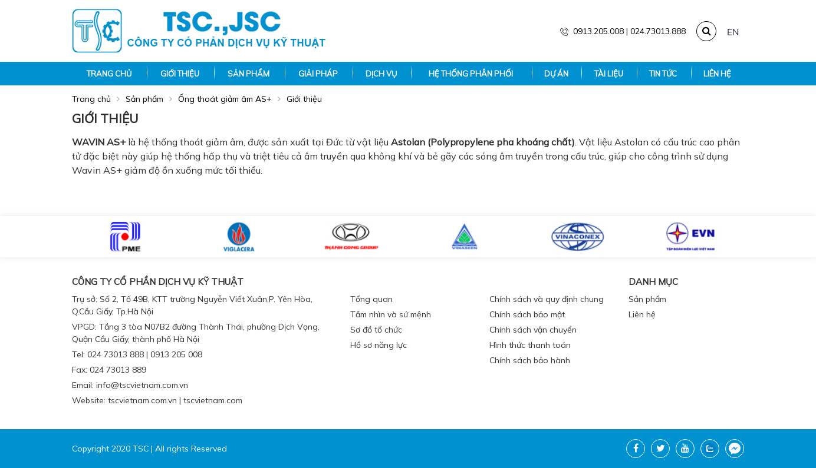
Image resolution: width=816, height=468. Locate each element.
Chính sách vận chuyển (533, 329)
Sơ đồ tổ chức (376, 329)
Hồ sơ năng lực (378, 345)
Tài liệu (608, 73)
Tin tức (663, 73)
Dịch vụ (381, 73)
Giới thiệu (179, 73)
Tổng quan (371, 299)
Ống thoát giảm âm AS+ (225, 99)
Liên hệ (717, 73)
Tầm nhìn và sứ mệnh (390, 314)
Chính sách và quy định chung (546, 299)
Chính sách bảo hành (529, 360)
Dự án (556, 73)
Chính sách (517, 281)
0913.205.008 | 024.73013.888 (623, 31)
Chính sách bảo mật (527, 314)
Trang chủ (109, 73)
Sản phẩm (248, 73)
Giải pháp (318, 73)
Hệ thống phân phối (471, 73)
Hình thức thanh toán (530, 345)
